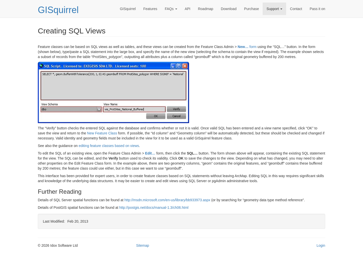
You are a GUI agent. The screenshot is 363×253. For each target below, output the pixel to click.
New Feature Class (102, 133)
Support (274, 9)
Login (321, 245)
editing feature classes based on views (109, 146)
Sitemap (142, 245)
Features (150, 9)
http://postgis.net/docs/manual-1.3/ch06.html (154, 208)
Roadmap (205, 9)
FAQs (171, 9)
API (188, 9)
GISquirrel (58, 10)
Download (228, 9)
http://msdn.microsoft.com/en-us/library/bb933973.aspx (167, 200)
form (247, 47)
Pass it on (317, 9)
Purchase (251, 9)
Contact (296, 9)
